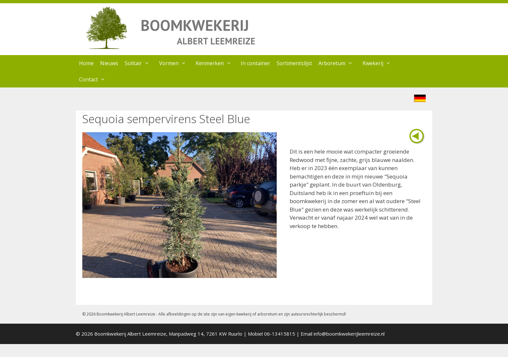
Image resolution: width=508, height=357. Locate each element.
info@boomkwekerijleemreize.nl (349, 333)
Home (86, 63)
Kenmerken (217, 63)
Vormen (175, 63)
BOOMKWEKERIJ (195, 25)
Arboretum (338, 63)
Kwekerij (380, 63)
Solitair (140, 63)
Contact (95, 79)
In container (255, 63)
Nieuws (109, 63)
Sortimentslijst (294, 63)
